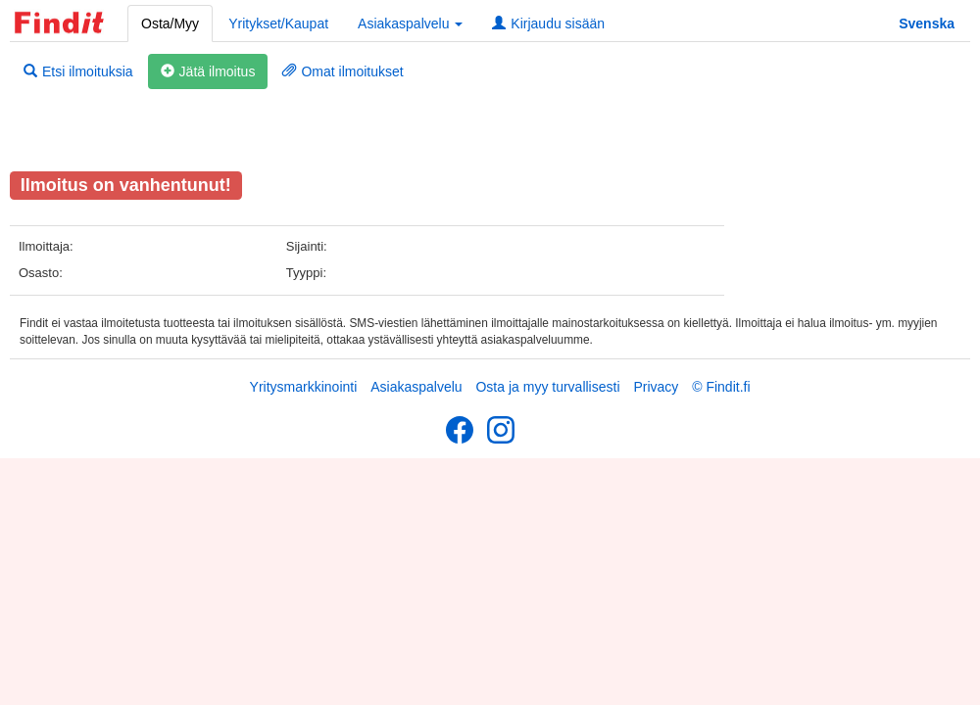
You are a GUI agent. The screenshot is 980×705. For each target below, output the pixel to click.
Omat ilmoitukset (342, 71)
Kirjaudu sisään (548, 23)
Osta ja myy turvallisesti (547, 387)
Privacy (655, 387)
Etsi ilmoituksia (78, 71)
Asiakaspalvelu (416, 387)
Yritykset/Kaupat (278, 23)
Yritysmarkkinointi (304, 387)
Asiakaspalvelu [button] (410, 23)
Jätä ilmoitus (208, 71)
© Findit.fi (721, 387)
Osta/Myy (170, 23)
